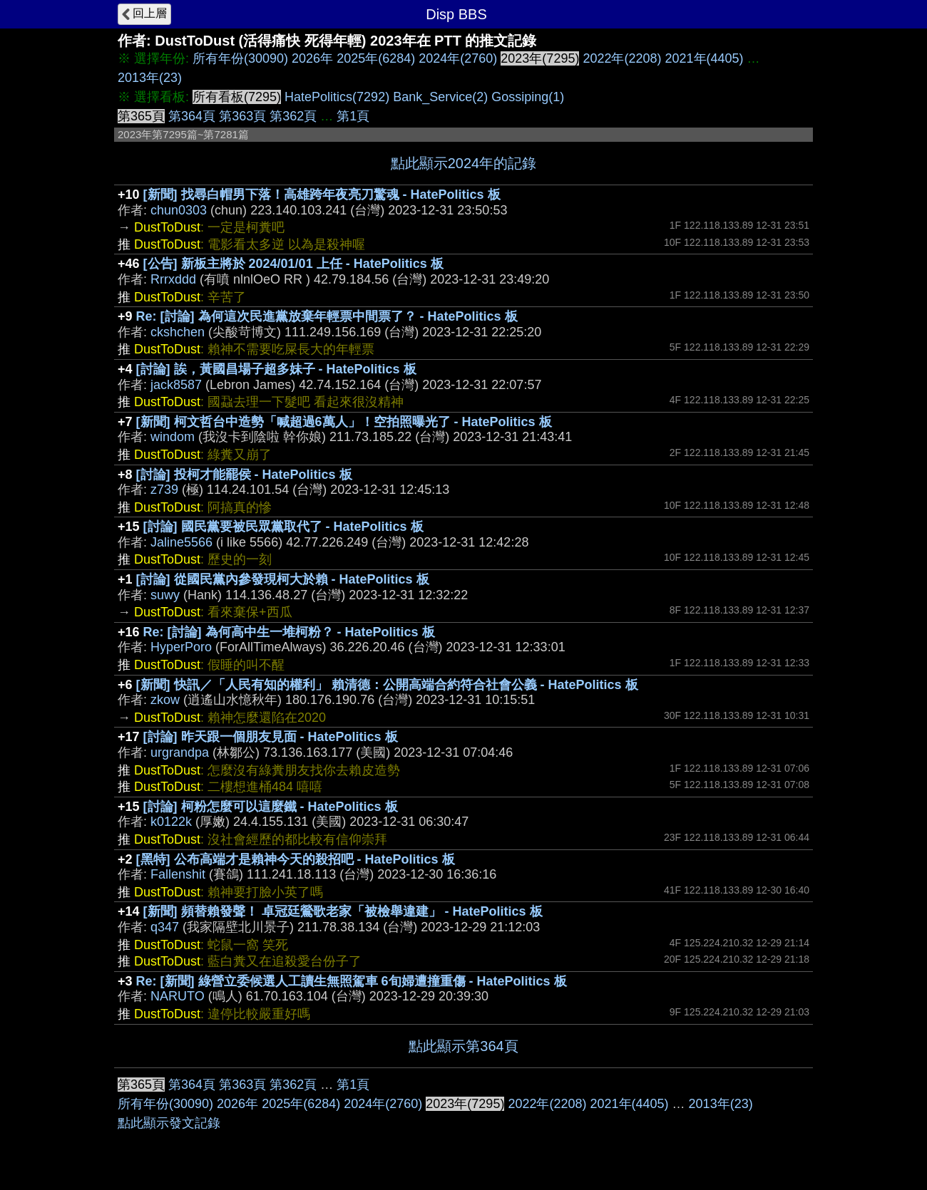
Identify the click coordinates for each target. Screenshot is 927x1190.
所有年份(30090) (240, 58)
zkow (165, 700)
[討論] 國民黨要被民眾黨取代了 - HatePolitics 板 (283, 526)
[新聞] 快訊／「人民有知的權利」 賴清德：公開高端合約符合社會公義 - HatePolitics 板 (387, 685)
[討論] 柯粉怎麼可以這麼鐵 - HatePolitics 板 (270, 807)
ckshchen (177, 332)
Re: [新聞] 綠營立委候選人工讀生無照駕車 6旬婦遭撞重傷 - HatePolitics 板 (351, 981)
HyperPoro (181, 647)
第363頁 (242, 116)
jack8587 (176, 385)
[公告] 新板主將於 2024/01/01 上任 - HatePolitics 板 (293, 264)
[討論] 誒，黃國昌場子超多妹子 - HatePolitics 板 (276, 369)
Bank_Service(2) (440, 97)
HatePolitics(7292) (337, 97)
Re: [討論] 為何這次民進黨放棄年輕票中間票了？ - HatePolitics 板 (327, 316)
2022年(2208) (622, 58)
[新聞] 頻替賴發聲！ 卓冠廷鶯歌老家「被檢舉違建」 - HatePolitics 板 (343, 911)
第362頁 (293, 116)
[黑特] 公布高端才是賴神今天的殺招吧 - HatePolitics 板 (295, 859)
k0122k (171, 821)
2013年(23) (150, 78)
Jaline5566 (181, 542)
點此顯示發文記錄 (169, 1123)
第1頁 (353, 116)
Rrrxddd (173, 279)
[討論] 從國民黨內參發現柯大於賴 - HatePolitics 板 (282, 579)
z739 (164, 489)
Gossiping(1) (527, 97)
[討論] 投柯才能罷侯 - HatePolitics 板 (244, 474)
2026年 (312, 58)
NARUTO (177, 996)
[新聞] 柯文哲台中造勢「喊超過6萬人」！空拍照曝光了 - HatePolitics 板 (344, 422)
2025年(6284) (376, 58)
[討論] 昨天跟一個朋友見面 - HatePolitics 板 (270, 737)
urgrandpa (179, 752)
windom (172, 437)
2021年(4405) (704, 58)
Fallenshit (177, 874)
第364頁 (191, 116)
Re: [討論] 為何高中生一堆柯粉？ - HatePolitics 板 (289, 632)
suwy (165, 595)
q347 (164, 927)
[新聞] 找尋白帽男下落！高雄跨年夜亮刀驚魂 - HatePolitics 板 (322, 194)
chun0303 (178, 210)
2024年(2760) (458, 58)
